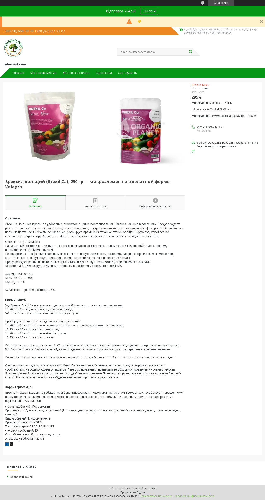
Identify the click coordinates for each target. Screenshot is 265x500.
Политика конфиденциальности (194, 496)
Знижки (149, 11)
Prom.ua (151, 488)
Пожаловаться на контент (156, 496)
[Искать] (190, 52)
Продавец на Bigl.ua (132, 492)
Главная (18, 72)
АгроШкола (104, 72)
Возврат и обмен (21, 477)
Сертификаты (127, 72)
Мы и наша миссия (43, 72)
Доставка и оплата (76, 72)
